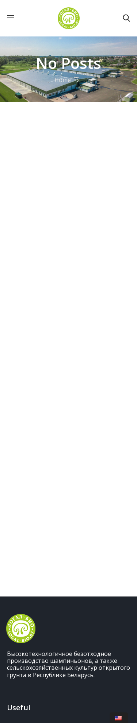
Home (62, 80)
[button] (126, 18)
